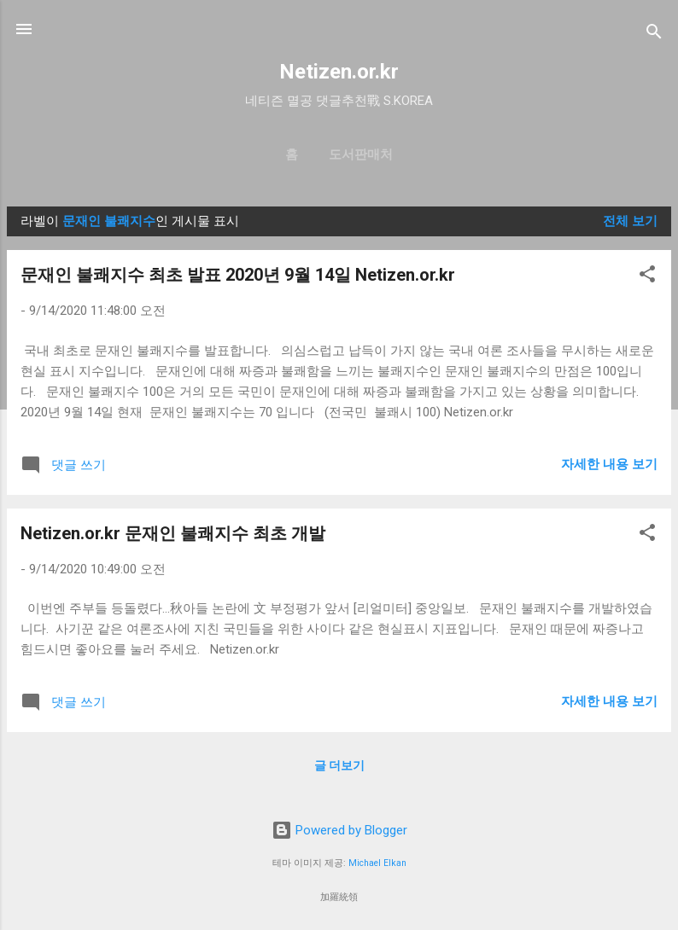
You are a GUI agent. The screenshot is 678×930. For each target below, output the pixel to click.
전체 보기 (630, 221)
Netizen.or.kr (339, 72)
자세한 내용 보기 (609, 464)
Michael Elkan (377, 863)
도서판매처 (361, 154)
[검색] (654, 35)
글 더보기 (339, 765)
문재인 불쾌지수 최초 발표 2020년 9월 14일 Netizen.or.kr (237, 274)
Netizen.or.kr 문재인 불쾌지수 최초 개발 (172, 533)
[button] (647, 277)
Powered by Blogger (339, 830)
